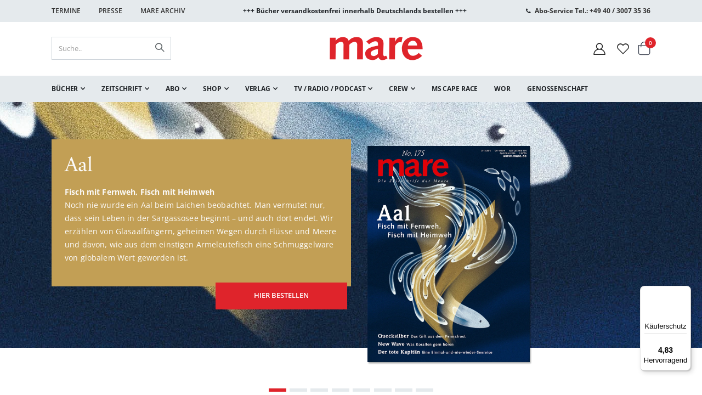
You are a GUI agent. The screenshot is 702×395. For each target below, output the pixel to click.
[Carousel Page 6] (383, 390)
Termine (66, 10)
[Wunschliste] (623, 48)
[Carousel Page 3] (319, 390)
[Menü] (684, 288)
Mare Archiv (162, 10)
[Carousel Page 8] (424, 390)
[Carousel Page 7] (403, 390)
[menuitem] (68, 89)
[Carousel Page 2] (298, 390)
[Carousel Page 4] (340, 390)
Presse (110, 10)
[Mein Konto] (599, 48)
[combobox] (111, 48)
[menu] (351, 89)
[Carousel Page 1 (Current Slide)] (277, 390)
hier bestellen (272, 290)
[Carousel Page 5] (361, 390)
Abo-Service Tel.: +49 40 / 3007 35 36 (592, 10)
